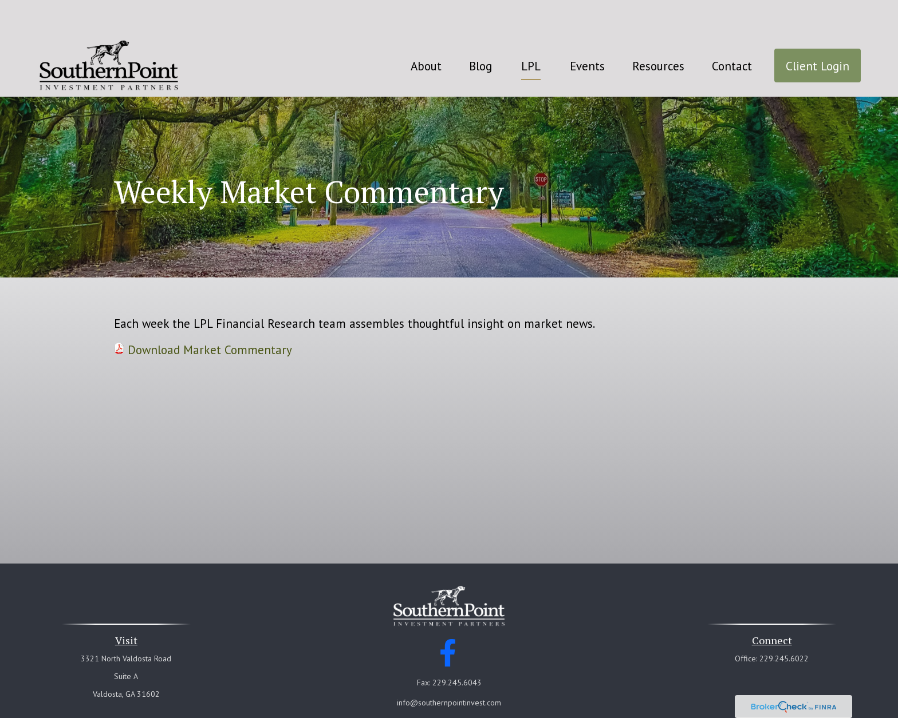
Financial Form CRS (456, 688)
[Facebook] (448, 618)
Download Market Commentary (210, 315)
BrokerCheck (557, 708)
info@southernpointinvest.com (449, 668)
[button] (426, 31)
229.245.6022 (784, 624)
